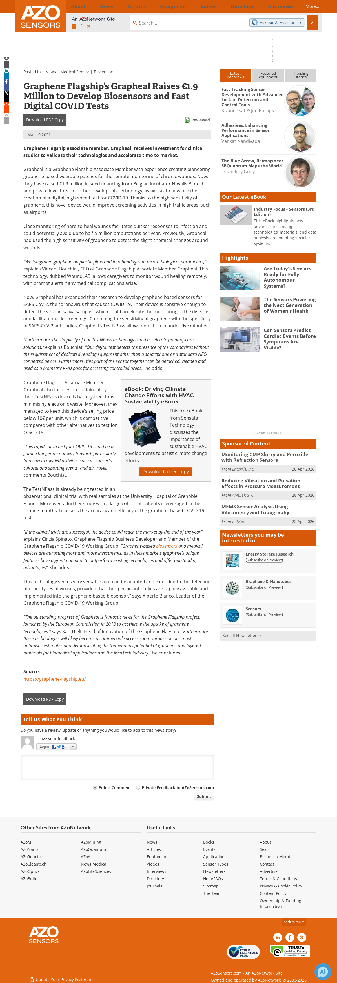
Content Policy (273, 893)
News (50, 71)
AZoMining (91, 842)
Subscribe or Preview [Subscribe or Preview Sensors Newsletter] (264, 610)
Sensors (253, 604)
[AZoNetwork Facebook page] (81, 27)
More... (307, 6)
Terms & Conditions (278, 878)
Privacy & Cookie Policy (281, 886)
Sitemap (211, 886)
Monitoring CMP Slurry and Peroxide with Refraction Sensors (265, 456)
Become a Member (277, 856)
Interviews (156, 871)
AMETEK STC (242, 492)
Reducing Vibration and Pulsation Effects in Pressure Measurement (267, 481)
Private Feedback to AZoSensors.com (178, 787)
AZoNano (29, 849)
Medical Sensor (74, 71)
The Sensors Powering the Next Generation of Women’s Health (288, 304)
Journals (154, 886)
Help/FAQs (213, 878)
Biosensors (104, 71)
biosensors (166, 546)
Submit (204, 796)
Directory (155, 878)
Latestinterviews (235, 75)
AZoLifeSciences (96, 871)
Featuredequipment (268, 75)
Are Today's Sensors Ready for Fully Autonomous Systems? (287, 273)
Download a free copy (166, 472)
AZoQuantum (93, 849)
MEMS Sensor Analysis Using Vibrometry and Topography (268, 506)
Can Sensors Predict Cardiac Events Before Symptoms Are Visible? (288, 335)
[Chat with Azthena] (322, 971)
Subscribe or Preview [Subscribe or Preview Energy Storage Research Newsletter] (264, 555)
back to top (294, 921)
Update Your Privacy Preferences (63, 975)
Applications (215, 856)
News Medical (94, 864)
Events (209, 849)
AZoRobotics (32, 856)
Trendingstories (300, 75)
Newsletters (214, 871)
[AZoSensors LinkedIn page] (74, 27)
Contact (267, 864)
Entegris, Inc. (243, 467)
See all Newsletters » (242, 631)
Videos (153, 864)
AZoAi (86, 856)
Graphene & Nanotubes (268, 577)
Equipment (157, 856)
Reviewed (200, 120)
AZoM (26, 842)
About (265, 842)
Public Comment (115, 787)
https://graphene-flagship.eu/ (54, 679)
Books (208, 842)
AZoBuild (29, 878)
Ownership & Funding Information (280, 903)
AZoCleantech (33, 864)
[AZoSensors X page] (89, 27)
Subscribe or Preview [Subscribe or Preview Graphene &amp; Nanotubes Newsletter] (264, 583)
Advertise (269, 871)
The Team (212, 893)
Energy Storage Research (270, 550)
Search (266, 849)
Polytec (238, 517)
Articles (154, 849)
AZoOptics (30, 871)
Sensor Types (215, 864)
